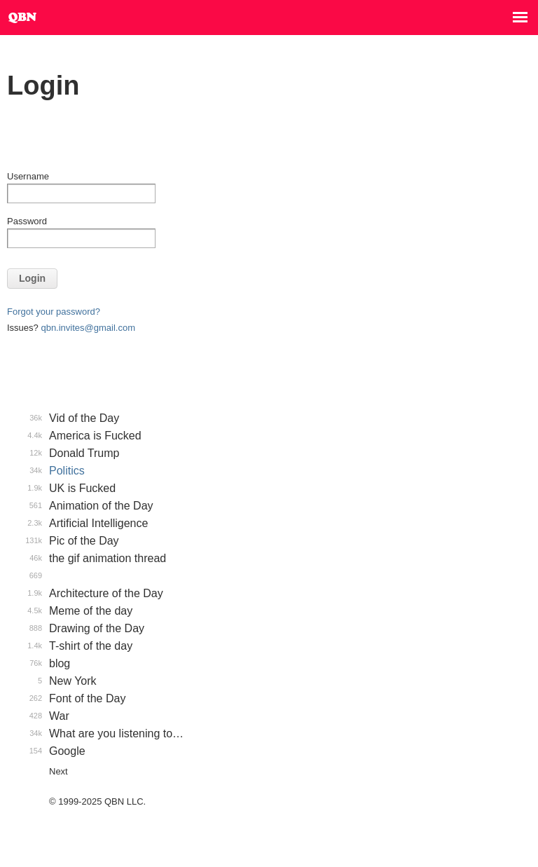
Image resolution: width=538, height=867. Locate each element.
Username (28, 176)
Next (58, 771)
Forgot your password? (53, 311)
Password (27, 221)
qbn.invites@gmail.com (88, 327)
